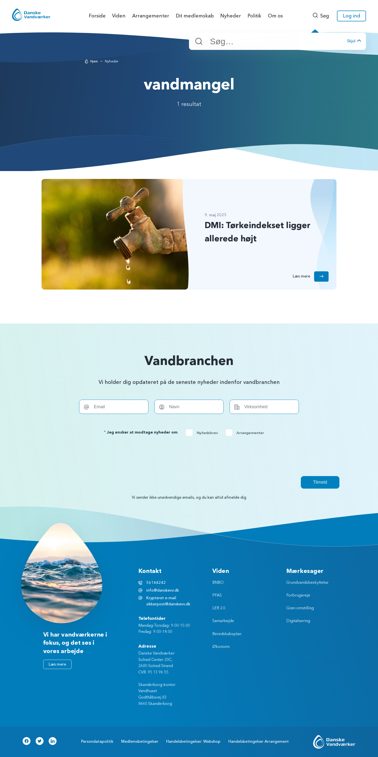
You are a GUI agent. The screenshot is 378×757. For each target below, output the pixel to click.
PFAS (217, 595)
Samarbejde (223, 621)
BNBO (218, 583)
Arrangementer (246, 432)
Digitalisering (298, 621)
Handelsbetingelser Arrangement (258, 741)
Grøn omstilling (300, 608)
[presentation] (189, 456)
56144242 (156, 582)
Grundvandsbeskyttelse (307, 583)
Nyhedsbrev (203, 432)
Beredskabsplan (226, 634)
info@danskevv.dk (162, 590)
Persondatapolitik (97, 741)
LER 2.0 (218, 608)
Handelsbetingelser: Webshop (193, 741)
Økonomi (221, 647)
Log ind (351, 16)
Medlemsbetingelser (139, 741)
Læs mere (57, 664)
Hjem (94, 61)
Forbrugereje (298, 595)
